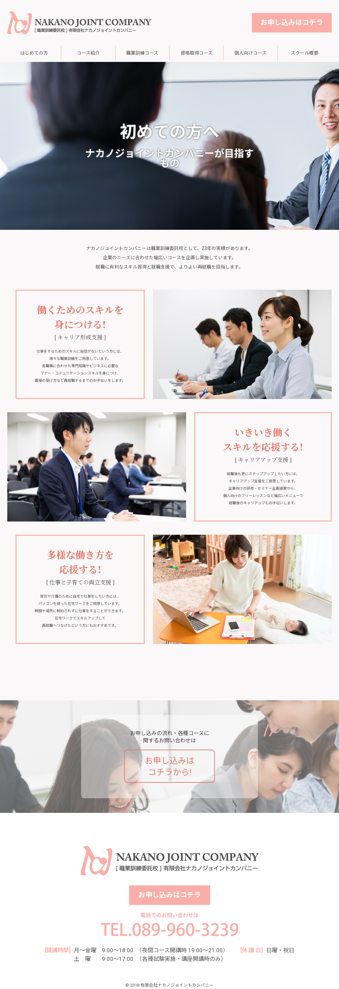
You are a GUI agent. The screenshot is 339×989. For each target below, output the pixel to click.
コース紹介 (88, 53)
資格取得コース (196, 53)
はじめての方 (34, 53)
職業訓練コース (142, 53)
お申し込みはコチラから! (169, 766)
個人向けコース (250, 53)
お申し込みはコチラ (292, 22)
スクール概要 (304, 53)
